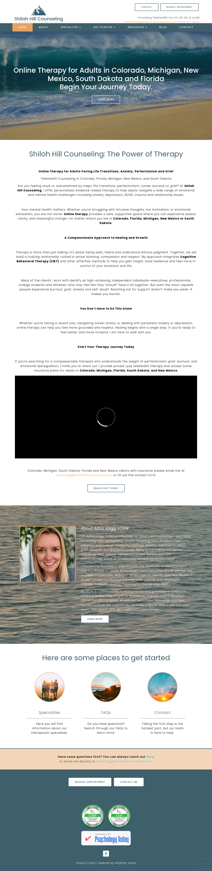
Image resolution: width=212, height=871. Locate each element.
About (44, 27)
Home (23, 27)
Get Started (102, 27)
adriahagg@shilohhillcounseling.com (151, 22)
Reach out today (106, 488)
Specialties (69, 27)
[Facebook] (106, 854)
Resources (136, 27)
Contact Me (128, 782)
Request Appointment (179, 7)
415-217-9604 (190, 22)
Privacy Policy (86, 863)
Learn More (106, 99)
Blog (163, 27)
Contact (186, 27)
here (149, 757)
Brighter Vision (125, 863)
